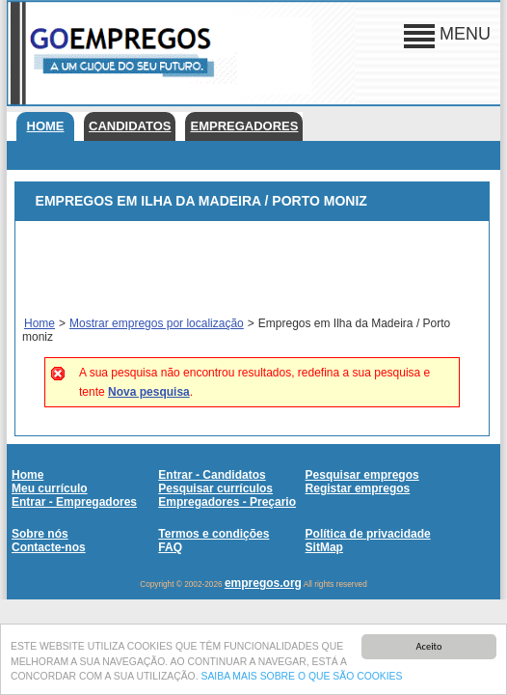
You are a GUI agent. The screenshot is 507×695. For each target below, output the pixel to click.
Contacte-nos (49, 547)
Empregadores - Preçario (227, 502)
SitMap (324, 547)
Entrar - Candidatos (211, 475)
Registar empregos (358, 488)
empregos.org (263, 583)
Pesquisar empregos (362, 475)
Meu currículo (50, 488)
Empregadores (244, 126)
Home (46, 126)
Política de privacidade (368, 534)
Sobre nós (40, 534)
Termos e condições (213, 534)
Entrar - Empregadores (74, 502)
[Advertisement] (252, 269)
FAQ (170, 547)
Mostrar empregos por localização (156, 323)
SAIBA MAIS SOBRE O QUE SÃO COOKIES (301, 681)
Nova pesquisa (149, 392)
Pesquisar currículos (215, 488)
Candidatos (130, 126)
